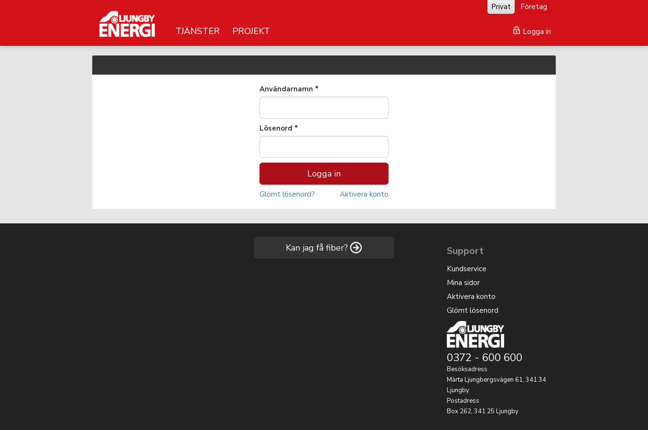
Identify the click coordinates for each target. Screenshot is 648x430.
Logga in (532, 31)
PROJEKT (251, 31)
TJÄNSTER (197, 31)
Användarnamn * (289, 89)
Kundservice (466, 269)
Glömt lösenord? (287, 194)
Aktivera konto (364, 194)
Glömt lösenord (472, 310)
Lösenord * (278, 128)
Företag (533, 6)
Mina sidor (463, 282)
